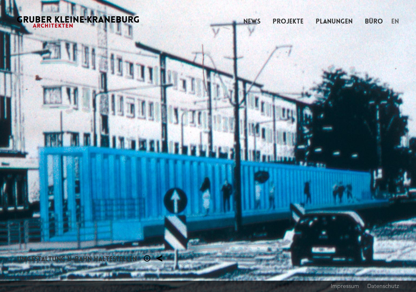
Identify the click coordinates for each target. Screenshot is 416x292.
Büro (374, 21)
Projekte (288, 21)
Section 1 (147, 258)
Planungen (334, 21)
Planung (159, 258)
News (251, 21)
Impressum (345, 286)
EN (395, 21)
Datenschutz (383, 286)
